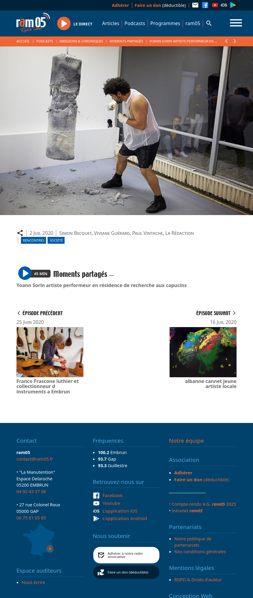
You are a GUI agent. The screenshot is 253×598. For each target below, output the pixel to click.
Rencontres (33, 240)
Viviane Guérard (112, 233)
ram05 (192, 23)
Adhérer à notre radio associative (125, 555)
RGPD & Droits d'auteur (198, 579)
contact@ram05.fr (34, 459)
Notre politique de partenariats (192, 542)
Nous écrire (33, 582)
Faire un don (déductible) (128, 572)
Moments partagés (126, 41)
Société (56, 240)
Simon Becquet (75, 233)
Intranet (187, 510)
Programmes (165, 23)
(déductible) (160, 5)
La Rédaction (179, 233)
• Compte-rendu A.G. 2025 (202, 504)
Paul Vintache (147, 233)
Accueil (23, 41)
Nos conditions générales (200, 551)
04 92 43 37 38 (31, 491)
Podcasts (134, 23)
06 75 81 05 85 (31, 518)
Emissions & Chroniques (81, 41)
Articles (111, 23)
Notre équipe (186, 440)
